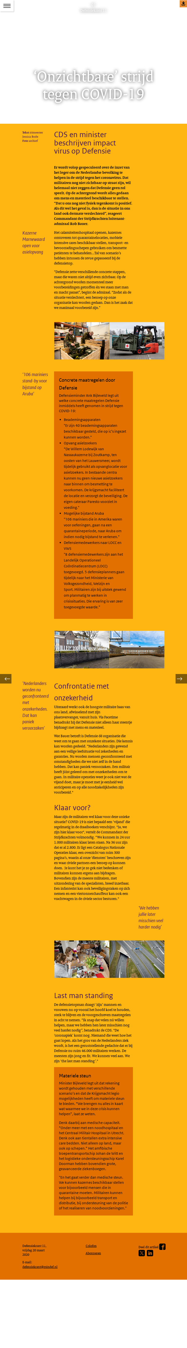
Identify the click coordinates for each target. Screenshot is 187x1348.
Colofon (92, 1309)
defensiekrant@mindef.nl (42, 1333)
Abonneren (94, 1318)
